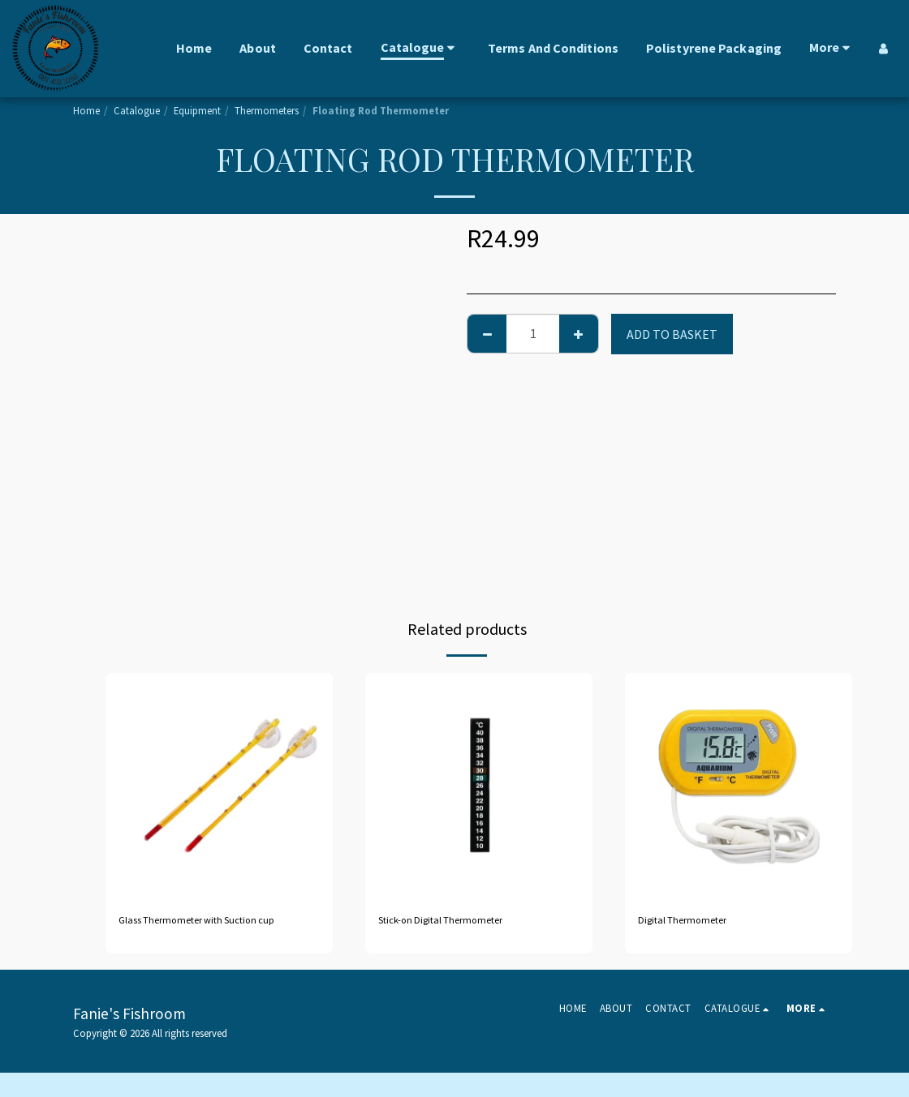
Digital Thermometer (698, 923)
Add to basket (672, 334)
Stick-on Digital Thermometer (463, 923)
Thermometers (267, 110)
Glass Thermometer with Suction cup (211, 932)
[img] (219, 786)
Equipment (197, 110)
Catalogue (137, 110)
